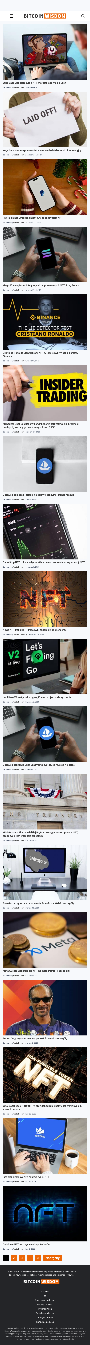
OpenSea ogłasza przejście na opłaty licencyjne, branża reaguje (38, 494)
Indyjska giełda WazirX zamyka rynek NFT (26, 1176)
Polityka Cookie (45, 1317)
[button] (83, 16)
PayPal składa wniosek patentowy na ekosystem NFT (33, 217)
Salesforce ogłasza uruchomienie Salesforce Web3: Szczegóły (38, 903)
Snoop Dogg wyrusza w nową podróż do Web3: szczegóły (35, 1038)
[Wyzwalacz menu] (11, 16)
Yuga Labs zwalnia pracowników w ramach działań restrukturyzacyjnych (43, 150)
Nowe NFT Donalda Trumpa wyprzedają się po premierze (35, 629)
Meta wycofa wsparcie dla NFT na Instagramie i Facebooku (36, 970)
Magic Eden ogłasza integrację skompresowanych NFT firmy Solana (41, 285)
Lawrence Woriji (20, 634)
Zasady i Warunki (45, 1304)
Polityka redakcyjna (45, 1313)
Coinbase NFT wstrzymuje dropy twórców (26, 1244)
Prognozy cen (45, 1309)
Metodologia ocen (45, 1322)
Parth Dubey (18, 87)
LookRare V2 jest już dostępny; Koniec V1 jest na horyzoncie (37, 697)
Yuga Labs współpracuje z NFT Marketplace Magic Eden (34, 82)
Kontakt (45, 1291)
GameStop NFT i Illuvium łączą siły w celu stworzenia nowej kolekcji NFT (44, 562)
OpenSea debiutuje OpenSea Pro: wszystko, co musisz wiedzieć (39, 764)
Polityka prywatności (45, 1300)
